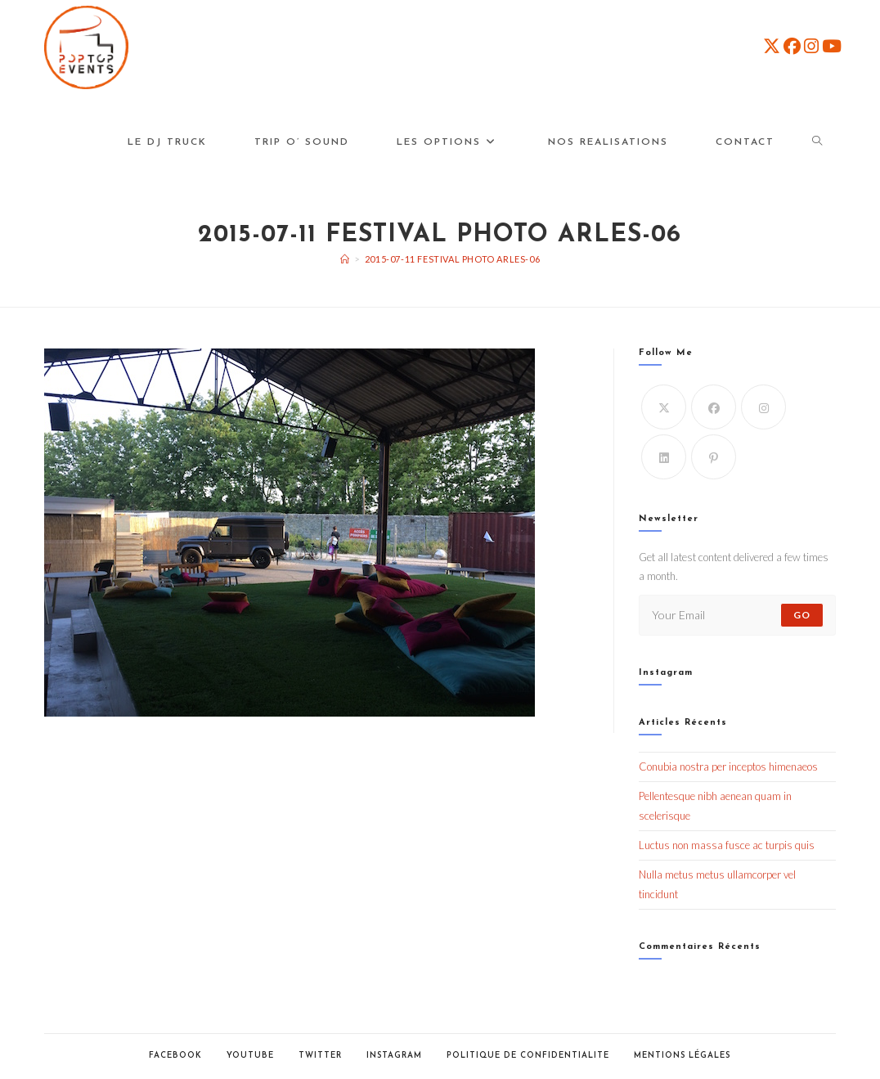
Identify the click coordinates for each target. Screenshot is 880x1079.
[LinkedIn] (663, 456)
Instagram (394, 1055)
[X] (663, 406)
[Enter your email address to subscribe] (737, 615)
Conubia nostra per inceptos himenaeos (728, 766)
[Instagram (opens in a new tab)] (811, 46)
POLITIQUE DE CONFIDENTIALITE (528, 1055)
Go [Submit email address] (801, 615)
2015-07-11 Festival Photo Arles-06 (452, 259)
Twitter (320, 1055)
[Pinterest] (713, 456)
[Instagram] (763, 406)
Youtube (250, 1055)
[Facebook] (713, 406)
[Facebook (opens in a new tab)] (792, 46)
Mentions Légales (682, 1055)
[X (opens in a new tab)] (771, 46)
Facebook (175, 1055)
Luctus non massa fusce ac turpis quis (727, 845)
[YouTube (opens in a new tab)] (831, 46)
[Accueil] (345, 259)
